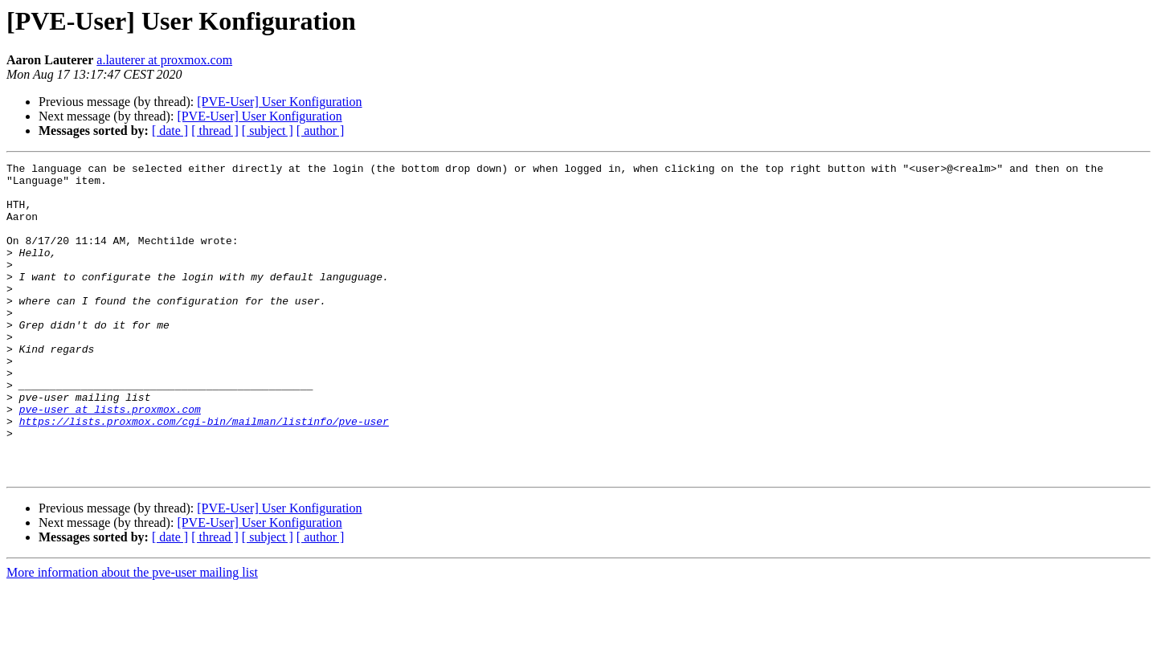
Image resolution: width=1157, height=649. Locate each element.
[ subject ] (267, 130)
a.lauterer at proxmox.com (164, 60)
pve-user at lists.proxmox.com (110, 459)
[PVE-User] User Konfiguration (279, 101)
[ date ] (170, 130)
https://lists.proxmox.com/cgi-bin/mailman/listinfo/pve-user (204, 474)
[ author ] (320, 130)
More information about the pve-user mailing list (132, 635)
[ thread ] (215, 130)
